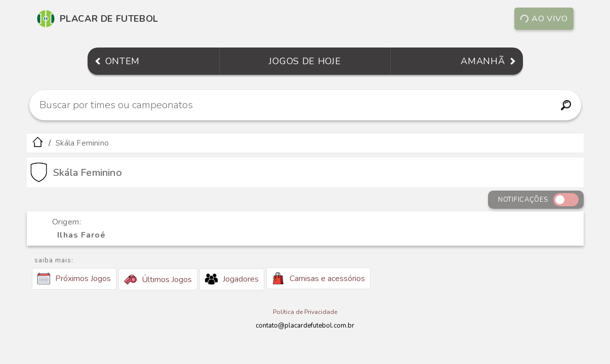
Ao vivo (543, 18)
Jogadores (232, 279)
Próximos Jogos (74, 278)
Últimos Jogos (158, 279)
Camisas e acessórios (318, 278)
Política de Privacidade (305, 312)
